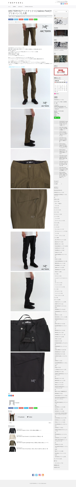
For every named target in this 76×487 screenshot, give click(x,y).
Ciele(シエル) (57, 338)
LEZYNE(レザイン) (58, 371)
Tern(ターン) (57, 271)
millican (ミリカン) (58, 382)
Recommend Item (57, 190)
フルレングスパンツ (59, 295)
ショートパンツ (58, 293)
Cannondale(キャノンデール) (60, 246)
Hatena (26, 19)
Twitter (16, 19)
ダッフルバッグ (58, 282)
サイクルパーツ (57, 214)
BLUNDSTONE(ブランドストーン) (61, 326)
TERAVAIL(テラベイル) (59, 269)
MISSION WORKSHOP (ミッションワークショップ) (61, 387)
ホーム (9, 6)
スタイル (55, 222)
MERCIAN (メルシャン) (59, 263)
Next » (50, 422)
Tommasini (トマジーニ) (59, 456)
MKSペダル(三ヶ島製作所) (60, 391)
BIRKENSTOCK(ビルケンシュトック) (61, 320)
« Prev (10, 422)
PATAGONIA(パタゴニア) (59, 417)
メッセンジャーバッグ (59, 286)
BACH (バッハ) (58, 314)
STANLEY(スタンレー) (58, 192)
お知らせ (55, 199)
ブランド (55, 299)
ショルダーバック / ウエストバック (61, 279)
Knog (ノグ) (57, 367)
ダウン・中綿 (57, 203)
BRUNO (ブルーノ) (58, 332)
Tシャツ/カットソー (58, 229)
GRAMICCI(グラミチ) (59, 351)
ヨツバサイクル (57, 458)
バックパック (57, 284)
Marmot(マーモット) (59, 378)
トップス (55, 227)
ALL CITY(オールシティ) (59, 239)
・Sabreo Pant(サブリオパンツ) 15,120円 (16, 66)
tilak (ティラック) (58, 451)
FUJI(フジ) (57, 259)
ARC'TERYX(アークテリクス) (20, 22)
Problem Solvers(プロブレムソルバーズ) (61, 430)
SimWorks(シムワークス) (59, 437)
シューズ (55, 216)
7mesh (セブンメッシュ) (59, 301)
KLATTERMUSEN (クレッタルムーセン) (61, 363)
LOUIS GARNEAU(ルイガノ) (60, 261)
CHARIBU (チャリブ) (59, 250)
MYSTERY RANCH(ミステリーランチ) (61, 403)
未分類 (55, 467)
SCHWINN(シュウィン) (59, 265)
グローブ (55, 212)
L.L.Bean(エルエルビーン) (60, 369)
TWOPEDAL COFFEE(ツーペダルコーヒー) (60, 195)
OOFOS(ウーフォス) (59, 411)
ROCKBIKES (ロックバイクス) (61, 434)
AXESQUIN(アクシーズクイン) (61, 311)
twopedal (17, 402)
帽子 (55, 460)
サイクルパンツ (58, 291)
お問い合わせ (20, 6)
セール (55, 224)
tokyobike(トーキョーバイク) (60, 453)
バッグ (55, 273)
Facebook (11, 19)
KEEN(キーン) (57, 360)
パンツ (55, 289)
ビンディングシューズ (59, 220)
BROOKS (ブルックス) (59, 330)
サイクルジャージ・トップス (60, 231)
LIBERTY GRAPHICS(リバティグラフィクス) (61, 374)
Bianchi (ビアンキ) (58, 241)
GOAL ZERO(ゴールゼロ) (60, 349)
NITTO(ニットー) (58, 409)
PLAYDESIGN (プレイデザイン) (61, 424)
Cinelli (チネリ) (58, 252)
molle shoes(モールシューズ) (60, 395)
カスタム (55, 207)
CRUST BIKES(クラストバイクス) (61, 255)
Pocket (31, 19)
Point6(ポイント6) (58, 427)
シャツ (56, 233)
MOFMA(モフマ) (58, 393)
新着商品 (55, 465)
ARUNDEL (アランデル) (59, 309)
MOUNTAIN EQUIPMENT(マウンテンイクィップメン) (61, 398)
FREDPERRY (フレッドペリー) (61, 346)
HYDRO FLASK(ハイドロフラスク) (61, 357)
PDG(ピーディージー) (59, 422)
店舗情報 (14, 6)
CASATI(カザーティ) (59, 248)
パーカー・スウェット (59, 235)
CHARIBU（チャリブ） (59, 334)
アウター (55, 201)
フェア (55, 297)
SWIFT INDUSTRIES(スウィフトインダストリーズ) (61, 440)
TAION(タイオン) (58, 444)
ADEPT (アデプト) (58, 303)
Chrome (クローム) (58, 336)
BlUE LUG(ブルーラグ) (59, 323)
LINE (36, 19)
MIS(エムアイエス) (58, 384)
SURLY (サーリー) (58, 267)
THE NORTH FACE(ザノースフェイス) (61, 447)
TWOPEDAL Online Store (29, 6)
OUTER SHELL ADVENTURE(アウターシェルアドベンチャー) (61, 414)
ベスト (56, 205)
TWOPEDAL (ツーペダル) (37, 483)
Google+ (21, 19)
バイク (55, 237)
